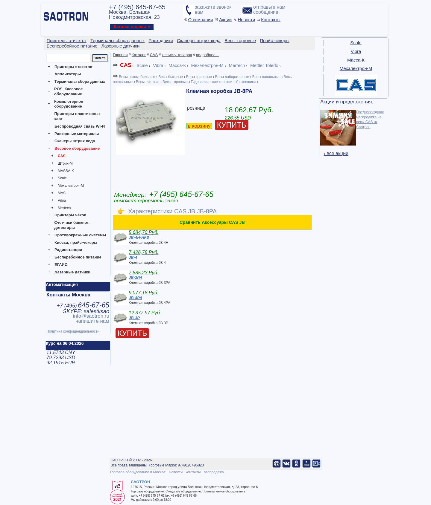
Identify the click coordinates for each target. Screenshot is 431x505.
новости (176, 472)
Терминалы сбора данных (79, 81)
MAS (62, 193)
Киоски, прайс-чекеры (75, 242)
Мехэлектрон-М (71, 185)
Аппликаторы (67, 74)
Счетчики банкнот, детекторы (71, 225)
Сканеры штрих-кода (74, 141)
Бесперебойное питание (77, 257)
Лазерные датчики (72, 272)
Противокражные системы (80, 235)
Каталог (139, 55)
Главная (120, 55)
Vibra (62, 200)
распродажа (214, 472)
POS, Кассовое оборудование (68, 91)
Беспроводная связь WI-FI (79, 126)
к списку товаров (177, 55)
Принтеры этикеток (73, 67)
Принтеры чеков (70, 215)
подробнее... (207, 55)
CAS (61, 156)
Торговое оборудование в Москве (137, 472)
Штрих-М (65, 163)
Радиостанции (68, 249)
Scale (62, 178)
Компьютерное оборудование (68, 104)
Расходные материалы (76, 133)
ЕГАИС (60, 264)
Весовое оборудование (77, 148)
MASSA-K (66, 171)
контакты (193, 472)
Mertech (64, 208)
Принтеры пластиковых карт (77, 116)
